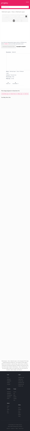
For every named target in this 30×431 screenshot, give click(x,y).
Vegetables (9, 380)
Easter (8, 398)
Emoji (19, 407)
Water (19, 412)
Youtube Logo (20, 380)
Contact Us (13, 428)
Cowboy (15, 398)
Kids (14, 400)
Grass (8, 409)
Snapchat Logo (21, 384)
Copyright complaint (21, 46)
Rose (19, 411)
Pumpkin (8, 384)
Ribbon (19, 414)
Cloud (8, 406)
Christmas (9, 391)
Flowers (19, 409)
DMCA (17, 428)
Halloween (9, 393)
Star (8, 411)
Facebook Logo (21, 382)
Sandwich (9, 379)
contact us (6, 43)
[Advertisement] (14, 31)
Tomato (8, 382)
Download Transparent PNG (9, 46)
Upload (27, 2)
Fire (7, 407)
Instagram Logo (21, 377)
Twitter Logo (20, 379)
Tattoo (19, 416)
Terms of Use (21, 428)
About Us (8, 428)
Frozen (14, 391)
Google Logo (20, 385)
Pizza (8, 377)
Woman (14, 396)
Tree (8, 412)
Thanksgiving (9, 395)
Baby (14, 395)
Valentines (9, 396)
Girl (14, 393)
